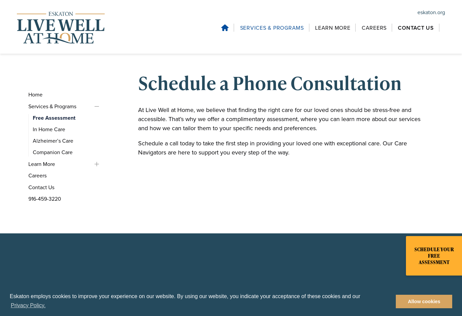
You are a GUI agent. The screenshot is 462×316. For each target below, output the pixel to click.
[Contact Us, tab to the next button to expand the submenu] (59, 187)
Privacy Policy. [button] (28, 305)
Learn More (97, 164)
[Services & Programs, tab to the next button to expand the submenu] (273, 28)
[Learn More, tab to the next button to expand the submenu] (333, 28)
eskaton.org (431, 12)
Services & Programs (97, 106)
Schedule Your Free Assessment (434, 255)
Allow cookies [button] (424, 301)
